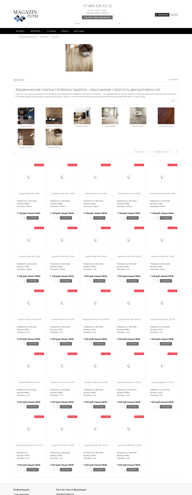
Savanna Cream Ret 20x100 (129, 256)
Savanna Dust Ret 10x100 (63, 445)
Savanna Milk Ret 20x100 (96, 256)
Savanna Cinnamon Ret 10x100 (29, 445)
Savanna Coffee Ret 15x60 (62, 256)
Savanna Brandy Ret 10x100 (96, 445)
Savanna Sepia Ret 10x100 (162, 382)
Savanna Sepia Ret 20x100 (62, 319)
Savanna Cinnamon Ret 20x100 (96, 319)
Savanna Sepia (26, 126)
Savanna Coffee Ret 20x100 (96, 382)
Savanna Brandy (166, 126)
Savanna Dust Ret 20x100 (129, 319)
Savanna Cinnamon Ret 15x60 (163, 193)
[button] (20, 31)
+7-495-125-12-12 (97, 5)
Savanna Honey (54, 147)
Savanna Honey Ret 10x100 (129, 382)
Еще (173, 101)
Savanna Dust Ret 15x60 (96, 193)
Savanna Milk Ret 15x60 (29, 193)
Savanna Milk (110, 126)
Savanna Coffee (26, 147)
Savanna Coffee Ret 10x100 (129, 445)
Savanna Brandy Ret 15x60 (162, 256)
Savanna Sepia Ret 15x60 (29, 256)
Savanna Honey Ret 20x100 (29, 319)
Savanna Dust (138, 126)
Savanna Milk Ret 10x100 (29, 382)
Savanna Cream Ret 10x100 (63, 382)
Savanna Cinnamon (54, 126)
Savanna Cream (82, 126)
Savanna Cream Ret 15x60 (62, 193)
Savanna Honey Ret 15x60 (129, 193)
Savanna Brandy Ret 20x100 (163, 319)
